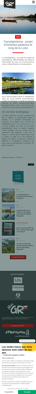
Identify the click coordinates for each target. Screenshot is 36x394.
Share (17, 202)
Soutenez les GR (17, 326)
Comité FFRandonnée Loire (25, 124)
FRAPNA (28, 122)
